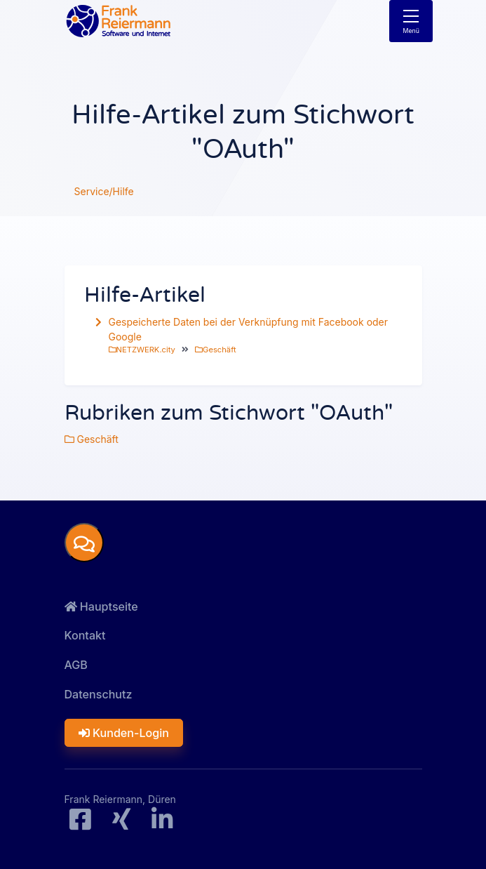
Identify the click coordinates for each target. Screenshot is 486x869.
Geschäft (215, 349)
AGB (76, 665)
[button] (84, 542)
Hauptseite (101, 606)
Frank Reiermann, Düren (120, 799)
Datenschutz (99, 694)
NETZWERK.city (142, 349)
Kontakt (85, 635)
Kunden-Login (124, 733)
